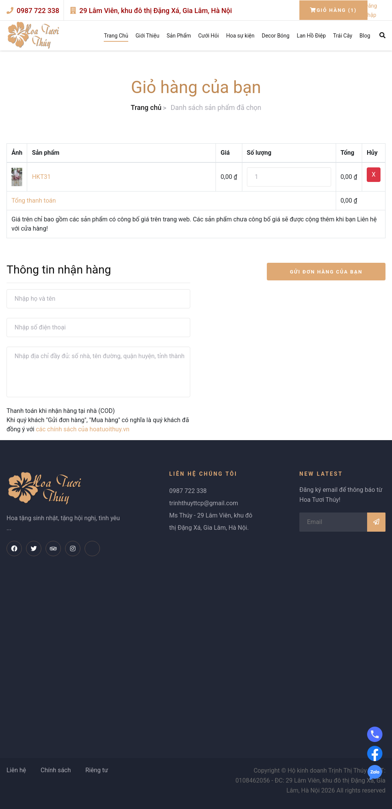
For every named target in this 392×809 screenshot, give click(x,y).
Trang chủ (146, 107)
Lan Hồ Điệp (311, 36)
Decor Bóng (275, 36)
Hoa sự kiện (240, 36)
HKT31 (41, 176)
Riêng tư (96, 770)
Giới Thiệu (147, 36)
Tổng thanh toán (33, 200)
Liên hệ (16, 770)
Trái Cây (342, 36)
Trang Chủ (116, 36)
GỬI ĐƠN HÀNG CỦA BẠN (326, 272)
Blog (364, 36)
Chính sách (56, 770)
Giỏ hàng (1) (333, 10)
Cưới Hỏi (208, 36)
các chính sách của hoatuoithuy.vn (82, 429)
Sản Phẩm (179, 36)
